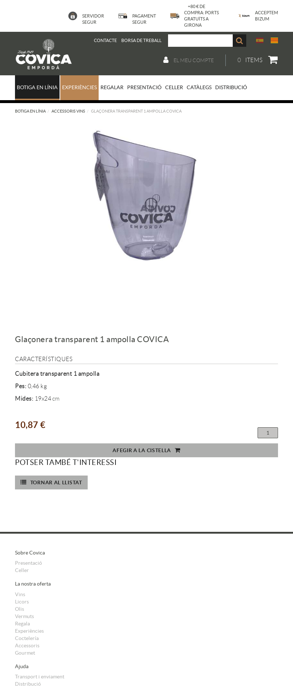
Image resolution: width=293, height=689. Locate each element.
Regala (22, 623)
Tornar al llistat (51, 482)
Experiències (29, 631)
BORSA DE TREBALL (141, 40)
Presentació (28, 563)
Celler (22, 570)
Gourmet (25, 653)
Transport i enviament (39, 676)
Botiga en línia (30, 111)
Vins (20, 594)
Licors (22, 602)
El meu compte (188, 60)
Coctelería (27, 638)
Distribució (28, 684)
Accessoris (27, 645)
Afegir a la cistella (146, 450)
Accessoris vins (68, 111)
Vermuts (24, 616)
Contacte (105, 40)
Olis (19, 609)
